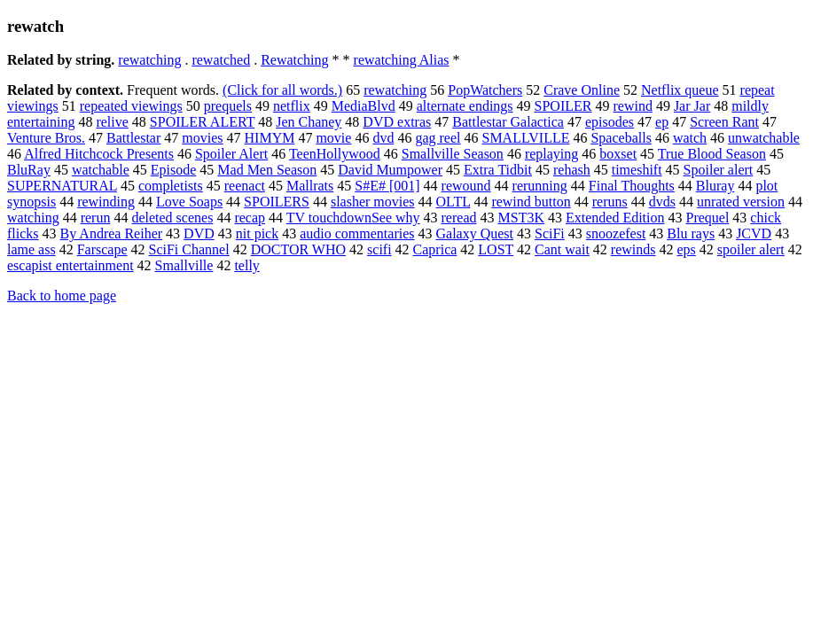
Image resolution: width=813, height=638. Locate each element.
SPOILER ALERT (202, 121)
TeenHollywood (334, 153)
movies (202, 137)
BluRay (29, 169)
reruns (610, 201)
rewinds (633, 249)
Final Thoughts (632, 185)
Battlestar (133, 137)
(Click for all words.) (282, 89)
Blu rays (691, 233)
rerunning (539, 185)
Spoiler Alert (231, 153)
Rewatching (294, 59)
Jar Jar (692, 105)
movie (333, 137)
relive (112, 121)
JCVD (753, 233)
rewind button (530, 201)
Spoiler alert (719, 169)
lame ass (31, 249)
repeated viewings (131, 105)
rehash (571, 169)
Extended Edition (615, 217)
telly (246, 265)
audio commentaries (357, 233)
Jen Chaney (308, 121)
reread (459, 217)
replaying (551, 153)
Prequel (707, 217)
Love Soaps (189, 201)
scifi (379, 249)
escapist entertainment (70, 265)
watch (690, 137)
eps (685, 249)
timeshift (637, 169)
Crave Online (581, 89)
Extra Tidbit (498, 169)
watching (33, 217)
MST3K (521, 217)
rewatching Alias (401, 59)
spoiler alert (751, 249)
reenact (244, 185)
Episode (174, 169)
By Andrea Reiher (111, 233)
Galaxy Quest (474, 233)
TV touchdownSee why (353, 217)
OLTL (453, 201)
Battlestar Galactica (508, 121)
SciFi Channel (189, 249)
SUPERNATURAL (62, 185)
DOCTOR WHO (298, 249)
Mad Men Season (267, 169)
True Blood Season (712, 153)
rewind (632, 105)
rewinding (106, 201)
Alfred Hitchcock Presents (99, 153)
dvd (383, 137)
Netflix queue (680, 89)
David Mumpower (390, 169)
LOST (495, 249)
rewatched (221, 59)
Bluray (715, 185)
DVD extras (397, 121)
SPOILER (563, 105)
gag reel (437, 137)
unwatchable (764, 137)
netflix (291, 105)
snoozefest (616, 233)
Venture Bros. (46, 137)
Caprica (435, 249)
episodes (609, 121)
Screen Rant (724, 121)
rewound (466, 185)
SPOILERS (276, 201)
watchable (100, 169)
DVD (199, 233)
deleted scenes (172, 217)
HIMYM (270, 137)
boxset (618, 153)
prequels (228, 105)
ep (661, 121)
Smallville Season (453, 153)
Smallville (184, 265)
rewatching (149, 59)
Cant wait (562, 249)
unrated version (741, 201)
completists (170, 185)
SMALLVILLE (525, 137)
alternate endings (465, 105)
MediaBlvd (363, 105)
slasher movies (373, 201)
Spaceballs (620, 137)
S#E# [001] (387, 185)
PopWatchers (485, 89)
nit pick (257, 233)
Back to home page (61, 295)
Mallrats (309, 185)
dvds (662, 201)
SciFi (550, 233)
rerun (96, 217)
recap (249, 217)
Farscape (102, 249)
